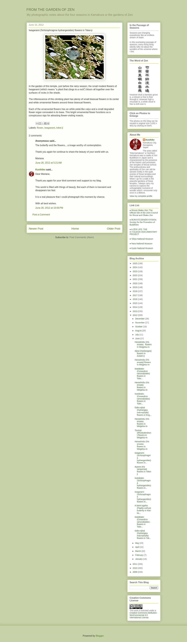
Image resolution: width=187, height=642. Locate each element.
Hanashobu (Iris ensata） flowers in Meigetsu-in (142, 386)
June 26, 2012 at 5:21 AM (48, 163)
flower (40, 128)
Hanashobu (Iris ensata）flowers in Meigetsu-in (143, 344)
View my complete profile (141, 196)
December (140, 318)
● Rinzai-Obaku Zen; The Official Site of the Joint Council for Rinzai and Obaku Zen (144, 212)
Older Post (113, 228)
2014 (135, 307)
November (140, 322)
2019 (135, 287)
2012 (135, 315)
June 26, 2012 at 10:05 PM (49, 208)
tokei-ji (59, 128)
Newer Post (36, 228)
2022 (135, 275)
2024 (135, 267)
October (139, 326)
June (137, 338)
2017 (135, 295)
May (137, 543)
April (137, 547)
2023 (135, 271)
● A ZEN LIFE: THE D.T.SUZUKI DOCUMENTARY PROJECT (143, 231)
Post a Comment (41, 214)
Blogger (100, 636)
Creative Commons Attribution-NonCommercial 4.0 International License (143, 615)
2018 (135, 291)
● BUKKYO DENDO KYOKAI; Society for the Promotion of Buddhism (143, 222)
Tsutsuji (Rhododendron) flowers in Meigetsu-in (143, 434)
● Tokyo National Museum (141, 239)
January (139, 559)
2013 (135, 311)
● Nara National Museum (141, 243)
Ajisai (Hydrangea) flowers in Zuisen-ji (143, 353)
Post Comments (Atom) (82, 237)
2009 (135, 572)
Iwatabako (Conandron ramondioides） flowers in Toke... (143, 522)
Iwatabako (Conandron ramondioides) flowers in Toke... (142, 374)
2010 (135, 568)
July (137, 334)
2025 (135, 263)
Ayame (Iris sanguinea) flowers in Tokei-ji (143, 470)
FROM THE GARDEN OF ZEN (50, 10)
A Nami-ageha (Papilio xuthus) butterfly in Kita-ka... (143, 509)
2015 (135, 303)
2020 (135, 283)
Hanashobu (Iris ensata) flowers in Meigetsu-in (143, 362)
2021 (135, 279)
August (138, 330)
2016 (135, 299)
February (139, 555)
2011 (135, 564)
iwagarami (49, 128)
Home (75, 228)
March (138, 551)
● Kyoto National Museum (141, 248)
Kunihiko (40, 169)
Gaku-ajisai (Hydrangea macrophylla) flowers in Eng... (143, 411)
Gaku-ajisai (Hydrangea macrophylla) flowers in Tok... (143, 534)
